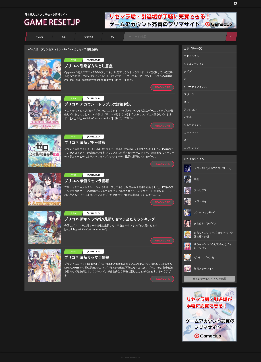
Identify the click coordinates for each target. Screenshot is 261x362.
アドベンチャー (193, 56)
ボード (188, 79)
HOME (39, 36)
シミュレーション (194, 63)
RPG (186, 101)
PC (113, 36)
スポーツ (189, 94)
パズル (188, 117)
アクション (190, 109)
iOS (63, 36)
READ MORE (162, 87)
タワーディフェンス (195, 86)
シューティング (193, 124)
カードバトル (191, 132)
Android (88, 36)
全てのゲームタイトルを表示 (209, 278)
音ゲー (188, 140)
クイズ (188, 71)
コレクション (191, 147)
